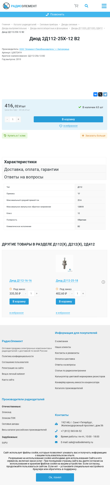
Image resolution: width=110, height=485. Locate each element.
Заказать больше (95, 135)
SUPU (4, 442)
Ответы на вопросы (65, 364)
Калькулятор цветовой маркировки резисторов (80, 376)
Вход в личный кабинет (13, 374)
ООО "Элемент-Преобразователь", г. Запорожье (44, 49)
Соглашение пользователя (15, 362)
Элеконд (6, 412)
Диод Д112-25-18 (67, 280)
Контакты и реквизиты (67, 353)
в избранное (70, 125)
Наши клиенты (63, 347)
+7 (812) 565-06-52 (71, 431)
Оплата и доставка (65, 358)
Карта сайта (8, 380)
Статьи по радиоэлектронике (70, 370)
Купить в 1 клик (17, 135)
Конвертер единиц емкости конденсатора (77, 382)
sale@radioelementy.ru (80, 442)
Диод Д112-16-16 (21, 280)
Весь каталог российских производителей (24, 429)
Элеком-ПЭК (8, 418)
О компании (61, 341)
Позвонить (55, 14)
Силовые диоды (10, 424)
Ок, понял (55, 477)
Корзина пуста (76, 6)
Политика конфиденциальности (18, 356)
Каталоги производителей (69, 388)
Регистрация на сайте (13, 368)
